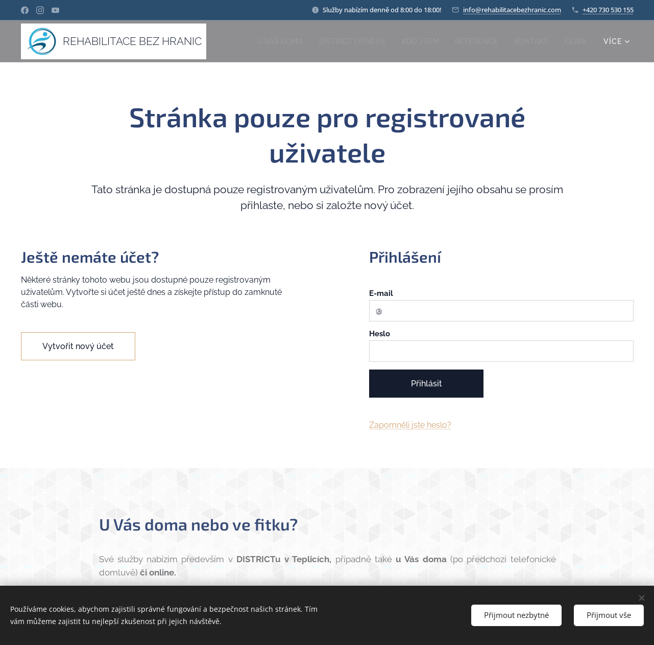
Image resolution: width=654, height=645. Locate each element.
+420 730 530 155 (608, 9)
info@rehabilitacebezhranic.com (512, 9)
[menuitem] (270, 41)
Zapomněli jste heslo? (410, 425)
